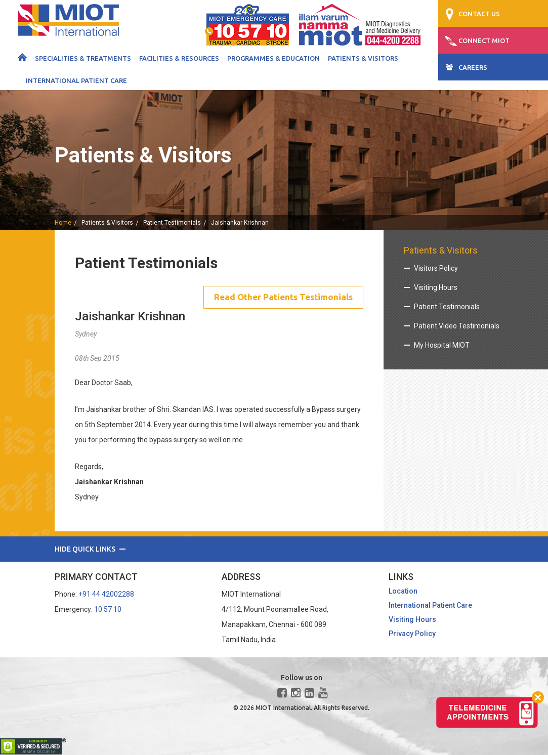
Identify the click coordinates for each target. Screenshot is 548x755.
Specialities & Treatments (83, 58)
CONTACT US (479, 13)
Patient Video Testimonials (456, 326)
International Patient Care (76, 80)
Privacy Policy (412, 635)
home (63, 222)
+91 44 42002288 (106, 595)
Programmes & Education (273, 58)
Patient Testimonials (172, 222)
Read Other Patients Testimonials (280, 297)
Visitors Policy (436, 268)
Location (403, 592)
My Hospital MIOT (442, 345)
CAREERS (472, 67)
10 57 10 (107, 610)
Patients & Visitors (363, 58)
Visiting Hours (435, 287)
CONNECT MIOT (484, 40)
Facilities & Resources (179, 58)
